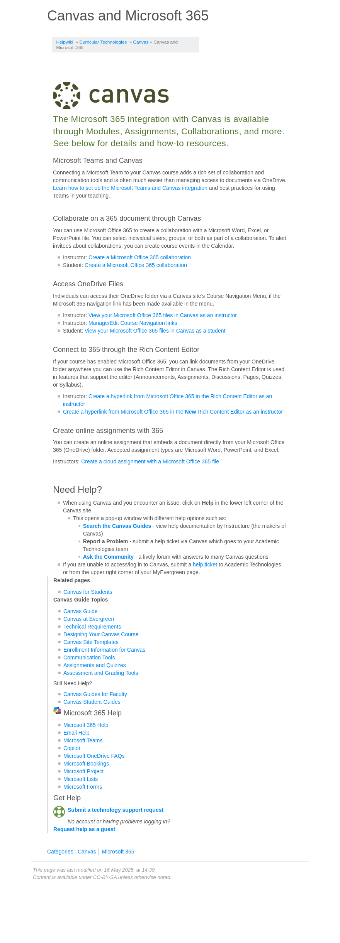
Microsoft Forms (82, 787)
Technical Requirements (92, 627)
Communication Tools (89, 657)
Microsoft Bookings (86, 763)
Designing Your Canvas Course (101, 634)
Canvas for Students (87, 592)
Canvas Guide (80, 611)
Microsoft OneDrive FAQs (94, 756)
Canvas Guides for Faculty (95, 694)
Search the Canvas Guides (117, 526)
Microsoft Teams (83, 740)
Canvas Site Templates (91, 642)
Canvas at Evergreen (88, 619)
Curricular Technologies (103, 41)
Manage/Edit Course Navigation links (132, 323)
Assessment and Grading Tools (100, 673)
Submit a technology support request (115, 810)
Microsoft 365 (118, 851)
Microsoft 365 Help (86, 725)
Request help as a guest (84, 829)
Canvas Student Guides (92, 702)
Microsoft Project (83, 771)
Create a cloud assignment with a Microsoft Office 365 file (150, 461)
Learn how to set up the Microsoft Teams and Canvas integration (130, 188)
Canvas (141, 41)
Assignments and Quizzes (94, 665)
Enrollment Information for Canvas (104, 650)
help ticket (205, 564)
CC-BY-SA (105, 877)
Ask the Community (108, 557)
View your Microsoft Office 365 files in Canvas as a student (155, 331)
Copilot (71, 748)
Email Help (76, 733)
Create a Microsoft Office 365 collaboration (139, 257)
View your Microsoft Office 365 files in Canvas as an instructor (162, 315)
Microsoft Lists (80, 779)
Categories (60, 851)
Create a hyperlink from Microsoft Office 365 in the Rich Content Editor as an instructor (173, 412)
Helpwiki (64, 41)
